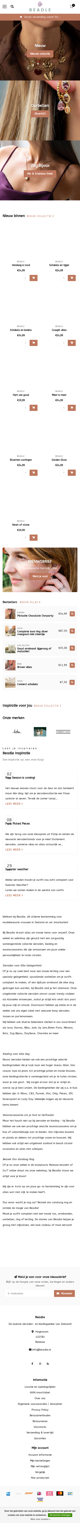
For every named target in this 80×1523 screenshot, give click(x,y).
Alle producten (40, 1477)
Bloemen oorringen (21, 460)
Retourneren (40, 1421)
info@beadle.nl (41, 1349)
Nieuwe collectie (40, 53)
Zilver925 (40, 113)
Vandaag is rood (21, 265)
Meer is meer (59, 395)
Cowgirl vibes (59, 330)
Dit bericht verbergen (60, 1515)
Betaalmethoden (40, 1415)
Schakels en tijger (59, 265)
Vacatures (40, 1426)
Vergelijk (40, 1472)
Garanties (40, 1438)
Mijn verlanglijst (40, 1466)
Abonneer (64, 1293)
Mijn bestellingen (40, 1460)
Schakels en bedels (21, 330)
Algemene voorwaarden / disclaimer (40, 1404)
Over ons (40, 1398)
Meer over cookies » (40, 1519)
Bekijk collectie (40, 216)
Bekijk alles (30, 602)
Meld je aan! (40, 576)
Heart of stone (20, 524)
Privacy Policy (40, 1409)
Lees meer (14, 803)
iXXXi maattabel (40, 1392)
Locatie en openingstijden (40, 1386)
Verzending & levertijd (40, 1432)
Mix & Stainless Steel (40, 173)
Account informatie (40, 1454)
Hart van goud (21, 395)
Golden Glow (59, 460)
